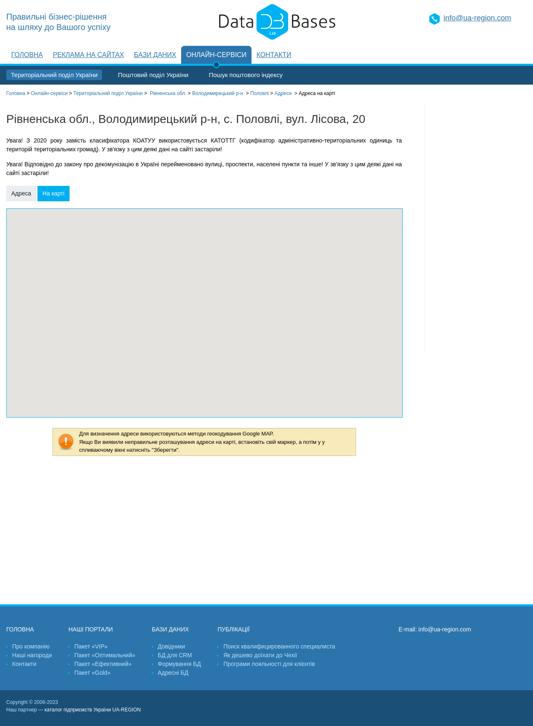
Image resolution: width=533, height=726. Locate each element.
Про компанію (31, 646)
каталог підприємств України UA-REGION (93, 710)
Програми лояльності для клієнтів (269, 664)
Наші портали (90, 629)
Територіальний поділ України (54, 74)
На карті (53, 193)
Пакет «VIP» (90, 646)
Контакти (274, 54)
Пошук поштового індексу (245, 74)
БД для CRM (175, 655)
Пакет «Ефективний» (102, 664)
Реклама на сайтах (88, 54)
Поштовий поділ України (153, 74)
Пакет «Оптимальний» (104, 655)
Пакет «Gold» (92, 672)
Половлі (259, 93)
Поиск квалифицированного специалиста (279, 646)
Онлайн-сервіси (216, 54)
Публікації (233, 629)
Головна (27, 54)
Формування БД (179, 664)
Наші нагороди (32, 655)
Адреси (282, 93)
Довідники (171, 646)
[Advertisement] (476, 227)
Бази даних (155, 54)
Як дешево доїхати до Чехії (260, 655)
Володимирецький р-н (217, 93)
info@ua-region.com (477, 18)
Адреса (21, 193)
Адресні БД (173, 672)
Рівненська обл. (168, 93)
